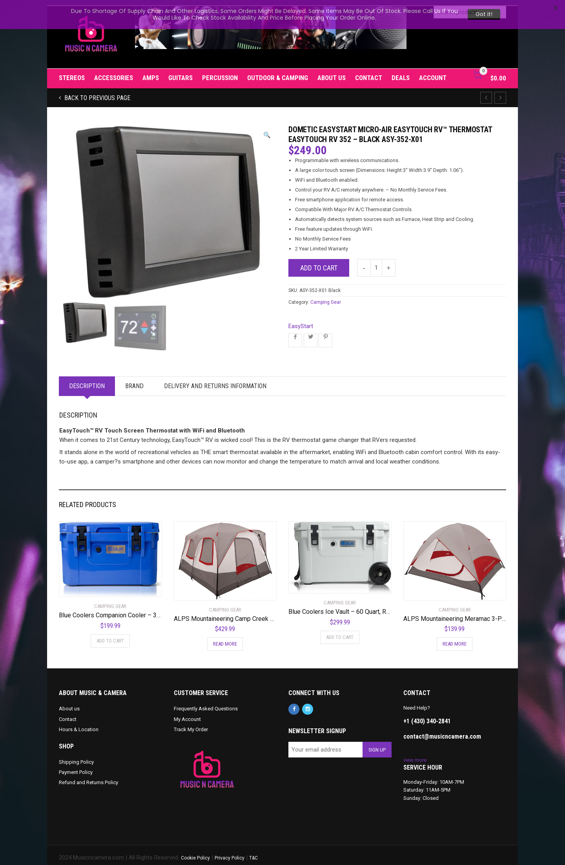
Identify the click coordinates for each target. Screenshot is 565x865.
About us (331, 72)
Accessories (113, 72)
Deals (401, 72)
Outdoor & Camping (277, 72)
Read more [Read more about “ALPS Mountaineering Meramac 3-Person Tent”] (455, 638)
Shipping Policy (76, 756)
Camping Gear (325, 296)
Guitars (180, 72)
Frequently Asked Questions (206, 703)
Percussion (220, 72)
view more (414, 754)
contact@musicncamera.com (442, 730)
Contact (368, 72)
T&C (253, 852)
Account (433, 72)
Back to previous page (96, 92)
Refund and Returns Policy (88, 777)
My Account (187, 713)
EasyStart (300, 320)
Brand (134, 380)
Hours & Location (78, 723)
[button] (267, 129)
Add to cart (318, 262)
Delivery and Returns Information (215, 380)
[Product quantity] (376, 262)
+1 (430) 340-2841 (427, 715)
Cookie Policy (195, 852)
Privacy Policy (229, 852)
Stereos (72, 72)
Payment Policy (76, 766)
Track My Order (191, 723)
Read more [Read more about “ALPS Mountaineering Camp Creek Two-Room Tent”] (225, 638)
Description (87, 380)
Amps (150, 72)
